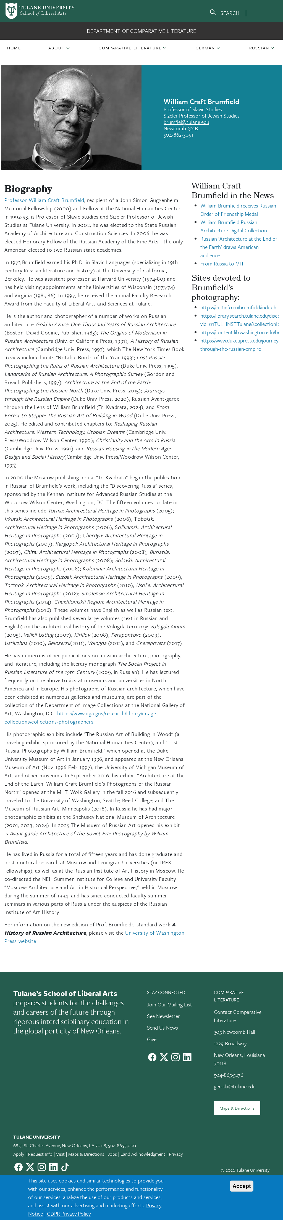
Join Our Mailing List (169, 1004)
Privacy (176, 1153)
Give (151, 1039)
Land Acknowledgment (142, 1153)
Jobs (112, 1153)
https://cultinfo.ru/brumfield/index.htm (241, 307)
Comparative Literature (130, 48)
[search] (224, 13)
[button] (14, 47)
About (56, 48)
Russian (259, 48)
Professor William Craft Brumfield (44, 200)
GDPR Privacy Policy (69, 1213)
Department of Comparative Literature (141, 31)
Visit (60, 1153)
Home (14, 48)
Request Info (40, 1153)
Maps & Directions (237, 1108)
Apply (18, 1153)
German (205, 48)
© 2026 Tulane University (245, 1169)
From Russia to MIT (222, 263)
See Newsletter (163, 1016)
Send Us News (162, 1027)
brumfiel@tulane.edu (186, 122)
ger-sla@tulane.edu (235, 1086)
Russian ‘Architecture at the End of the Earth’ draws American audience (238, 247)
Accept (241, 1186)
